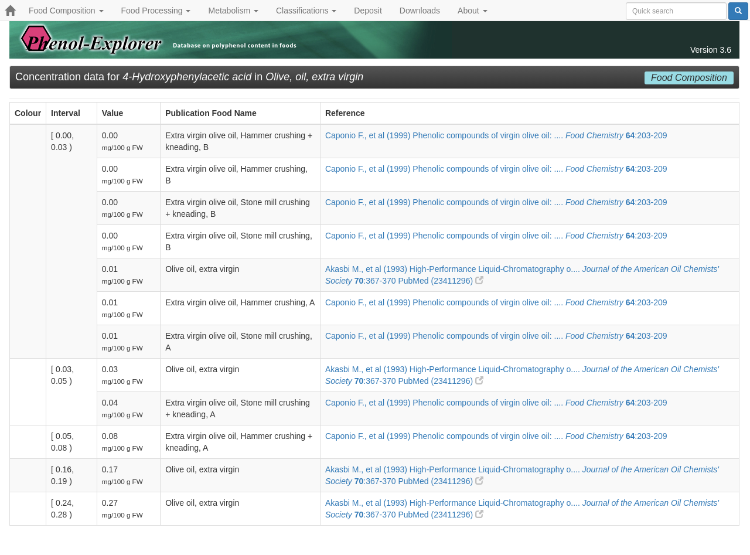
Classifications (306, 10)
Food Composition (66, 10)
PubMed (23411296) (440, 280)
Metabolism (233, 10)
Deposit (367, 10)
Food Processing (156, 10)
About (472, 10)
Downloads (420, 10)
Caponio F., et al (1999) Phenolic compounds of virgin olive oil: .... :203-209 (496, 135)
